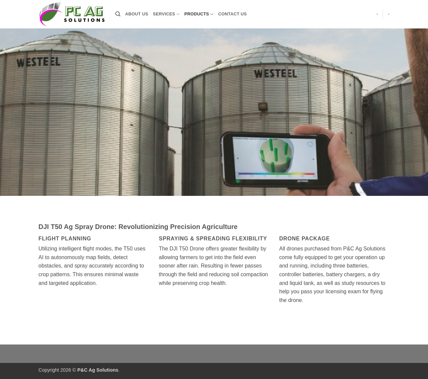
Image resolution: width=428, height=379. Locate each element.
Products (198, 14)
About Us (136, 13)
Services (166, 14)
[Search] (117, 14)
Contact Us (232, 13)
